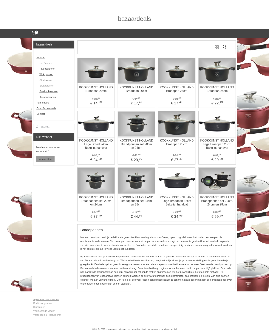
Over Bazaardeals (46, 108)
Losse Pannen (44, 63)
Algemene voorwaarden (46, 299)
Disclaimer (39, 307)
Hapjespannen (47, 68)
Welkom (40, 57)
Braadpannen (46, 85)
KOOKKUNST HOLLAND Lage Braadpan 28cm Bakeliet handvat (217, 144)
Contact (40, 113)
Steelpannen (46, 80)
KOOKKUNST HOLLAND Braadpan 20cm (96, 89)
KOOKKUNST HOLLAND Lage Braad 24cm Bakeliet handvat (96, 144)
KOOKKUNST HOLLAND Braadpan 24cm (177, 89)
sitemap (122, 329)
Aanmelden (45, 159)
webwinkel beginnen (141, 329)
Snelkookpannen (48, 91)
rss (129, 329)
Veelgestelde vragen (44, 311)
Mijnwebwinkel (170, 329)
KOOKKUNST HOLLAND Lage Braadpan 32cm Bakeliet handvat (177, 201)
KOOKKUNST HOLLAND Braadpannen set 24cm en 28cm (136, 201)
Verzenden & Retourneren (47, 314)
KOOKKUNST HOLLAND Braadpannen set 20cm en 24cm (136, 144)
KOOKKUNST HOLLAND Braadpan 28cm (177, 142)
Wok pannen (46, 74)
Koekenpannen (47, 97)
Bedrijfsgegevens (42, 303)
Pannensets (42, 102)
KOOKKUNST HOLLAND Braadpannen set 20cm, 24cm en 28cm (217, 201)
